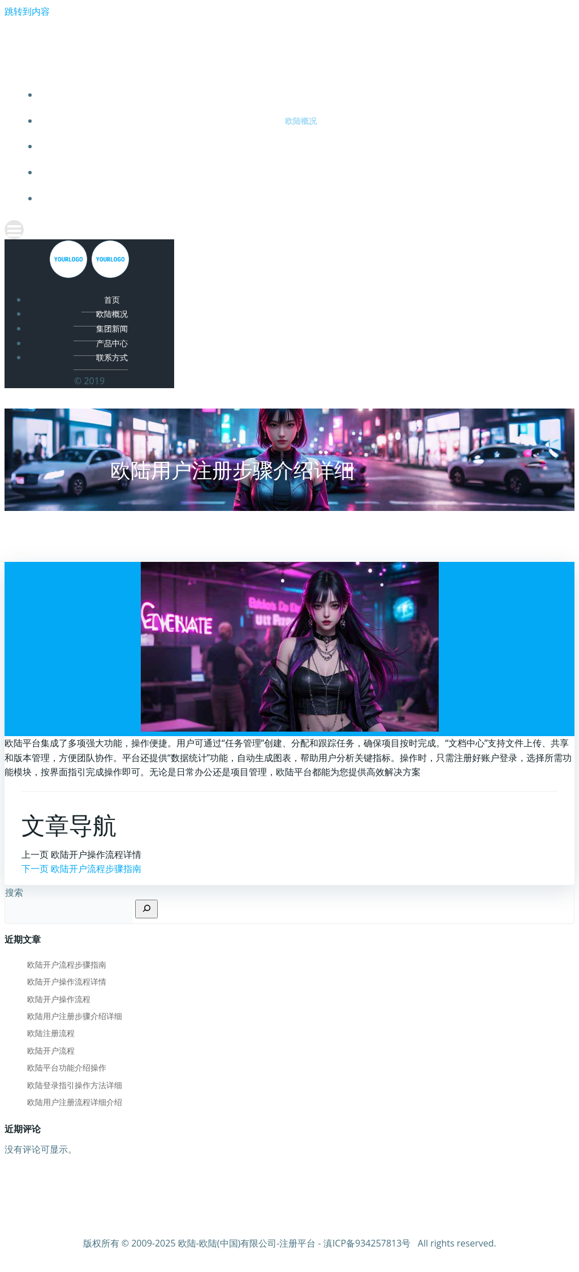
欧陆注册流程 (51, 1033)
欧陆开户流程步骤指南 (66, 964)
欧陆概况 (301, 120)
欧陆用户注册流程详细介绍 (74, 1102)
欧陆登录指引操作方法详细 (74, 1085)
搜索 (14, 892)
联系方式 (301, 198)
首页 (301, 94)
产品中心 (301, 172)
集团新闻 (301, 146)
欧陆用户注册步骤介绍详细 (74, 1016)
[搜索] (146, 909)
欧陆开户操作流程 (58, 999)
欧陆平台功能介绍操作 (66, 1067)
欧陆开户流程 (51, 1050)
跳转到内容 (27, 11)
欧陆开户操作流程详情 (66, 981)
